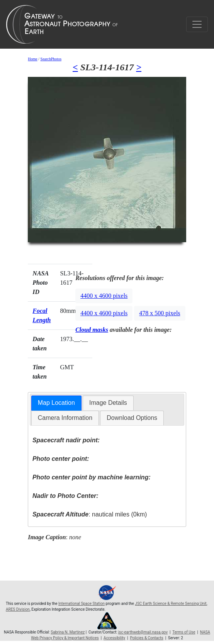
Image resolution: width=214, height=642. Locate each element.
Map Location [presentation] (56, 402)
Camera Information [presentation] (65, 417)
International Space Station (81, 603)
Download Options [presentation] (132, 417)
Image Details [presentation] (108, 402)
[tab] (56, 403)
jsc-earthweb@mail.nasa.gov (143, 632)
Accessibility (114, 638)
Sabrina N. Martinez (68, 632)
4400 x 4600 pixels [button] (103, 295)
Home (32, 59)
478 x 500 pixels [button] (159, 313)
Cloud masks (91, 329)
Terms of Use (183, 632)
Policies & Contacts (146, 638)
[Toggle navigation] (197, 24)
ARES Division (18, 609)
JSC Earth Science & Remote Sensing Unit (170, 603)
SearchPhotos (51, 59)
